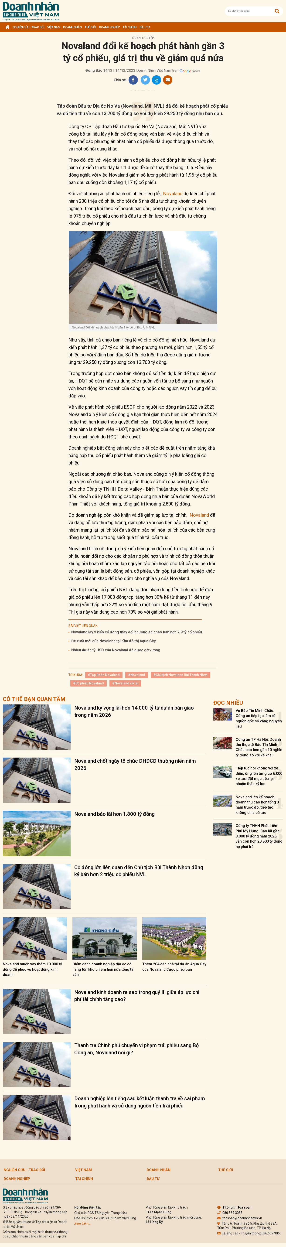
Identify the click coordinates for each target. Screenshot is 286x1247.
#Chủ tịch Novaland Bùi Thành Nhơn (180, 675)
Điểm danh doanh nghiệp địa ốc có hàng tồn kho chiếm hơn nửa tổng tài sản (103, 969)
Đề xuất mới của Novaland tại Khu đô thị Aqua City (113, 641)
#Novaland (136, 675)
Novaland (173, 193)
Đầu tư (145, 27)
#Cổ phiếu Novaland (88, 683)
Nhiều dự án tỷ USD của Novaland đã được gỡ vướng (115, 650)
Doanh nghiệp (109, 27)
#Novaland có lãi (125, 683)
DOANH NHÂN (72, 27)
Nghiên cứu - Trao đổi (28, 27)
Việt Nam (53, 27)
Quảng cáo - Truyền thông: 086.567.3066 (249, 1233)
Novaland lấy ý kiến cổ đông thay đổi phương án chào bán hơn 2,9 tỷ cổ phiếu (136, 632)
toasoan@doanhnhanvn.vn (239, 1218)
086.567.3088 (229, 1213)
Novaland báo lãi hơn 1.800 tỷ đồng (114, 814)
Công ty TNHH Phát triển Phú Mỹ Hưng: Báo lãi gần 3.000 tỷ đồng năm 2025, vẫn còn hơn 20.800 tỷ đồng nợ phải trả (259, 836)
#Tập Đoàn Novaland (104, 675)
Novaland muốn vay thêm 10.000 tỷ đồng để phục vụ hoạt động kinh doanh (32, 969)
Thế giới (90, 27)
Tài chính (129, 27)
